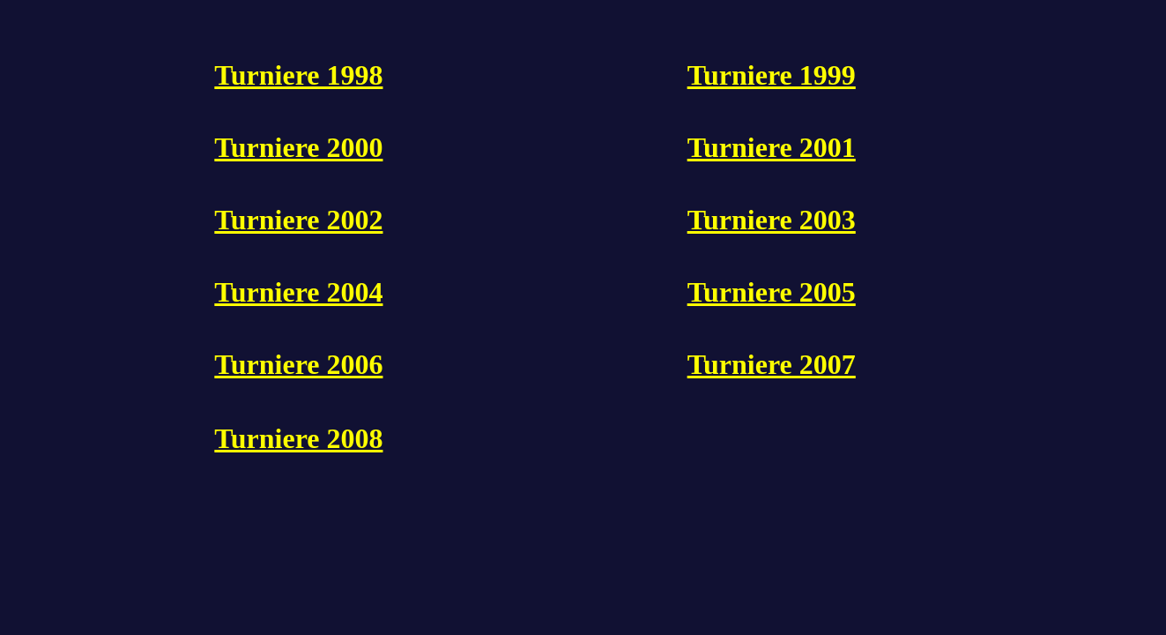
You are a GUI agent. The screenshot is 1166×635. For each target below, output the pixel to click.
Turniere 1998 (298, 75)
